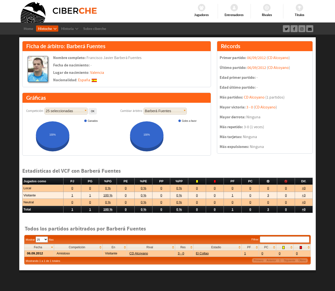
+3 (304, 195)
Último (302, 260)
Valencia (97, 72)
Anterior (271, 260)
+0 (304, 188)
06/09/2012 (256, 58)
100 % (107, 195)
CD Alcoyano (278, 58)
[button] (92, 111)
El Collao (202, 253)
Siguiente (289, 260)
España (84, 80)
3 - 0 (249, 107)
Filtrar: (280, 239)
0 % (108, 188)
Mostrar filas (40, 239)
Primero (258, 260)
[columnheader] (39, 247)
